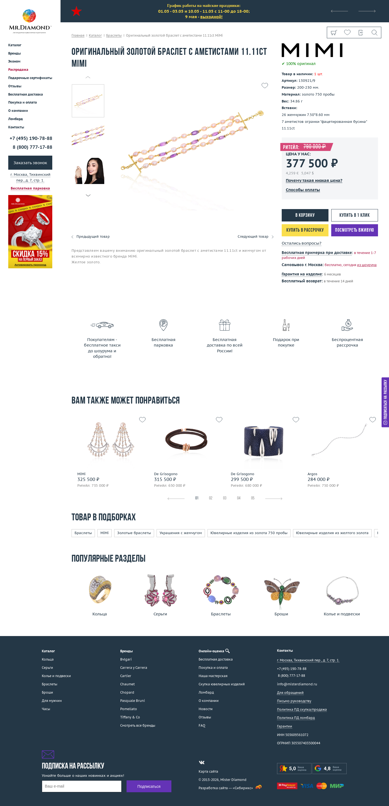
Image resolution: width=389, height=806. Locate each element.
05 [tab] (252, 498)
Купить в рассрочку (305, 230)
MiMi (104, 533)
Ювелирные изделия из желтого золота (332, 533)
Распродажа (18, 69)
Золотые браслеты (134, 533)
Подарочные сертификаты (30, 78)
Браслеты (83, 533)
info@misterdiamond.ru (297, 684)
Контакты (16, 127)
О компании (18, 111)
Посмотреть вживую (354, 230)
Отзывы (14, 86)
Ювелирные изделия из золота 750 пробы (248, 533)
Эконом (14, 61)
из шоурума (367, 265)
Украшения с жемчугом (181, 533)
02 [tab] (210, 498)
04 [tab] (238, 498)
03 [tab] (224, 498)
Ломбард (15, 119)
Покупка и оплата (22, 102)
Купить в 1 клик (354, 215)
